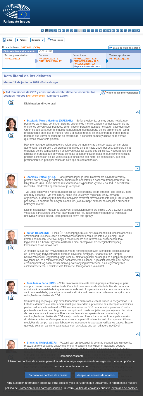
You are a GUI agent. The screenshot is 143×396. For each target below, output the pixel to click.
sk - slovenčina (125, 30)
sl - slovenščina (129, 30)
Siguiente (35, 40)
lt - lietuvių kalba (96, 30)
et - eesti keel (63, 30)
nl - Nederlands (109, 30)
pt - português (117, 30)
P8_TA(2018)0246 (119, 58)
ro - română (121, 30)
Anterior (23, 40)
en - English (71, 30)
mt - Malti (105, 30)
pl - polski (113, 30)
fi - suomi (134, 30)
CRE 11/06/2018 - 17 (50, 61)
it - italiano (88, 30)
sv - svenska (138, 30)
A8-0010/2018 (12, 58)
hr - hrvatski (84, 30)
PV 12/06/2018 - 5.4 (84, 64)
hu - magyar (100, 30)
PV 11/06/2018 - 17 (49, 58)
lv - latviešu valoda (92, 30)
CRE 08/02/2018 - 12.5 (86, 61)
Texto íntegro (57, 40)
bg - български (42, 30)
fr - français (76, 30)
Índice (9, 40)
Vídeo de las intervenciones (122, 92)
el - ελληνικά (67, 30)
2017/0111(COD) (30, 47)
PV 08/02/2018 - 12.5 (85, 58)
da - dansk (55, 30)
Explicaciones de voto (87, 66)
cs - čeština (51, 30)
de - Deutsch (59, 30)
